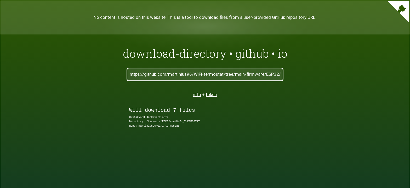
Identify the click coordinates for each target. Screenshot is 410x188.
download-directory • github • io (205, 53)
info (197, 94)
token (211, 94)
